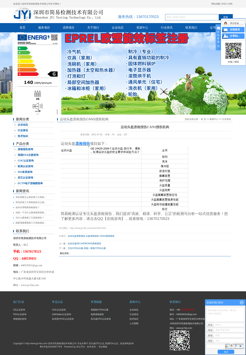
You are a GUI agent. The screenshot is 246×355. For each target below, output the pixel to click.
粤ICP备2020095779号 (51, 346)
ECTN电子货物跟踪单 (30, 183)
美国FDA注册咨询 (28, 155)
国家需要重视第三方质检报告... (31, 223)
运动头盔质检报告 (76, 236)
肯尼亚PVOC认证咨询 (63, 319)
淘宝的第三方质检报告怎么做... (31, 202)
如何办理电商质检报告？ (28, 207)
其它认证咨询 (25, 177)
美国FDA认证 (111, 343)
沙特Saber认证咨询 (61, 314)
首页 (22, 27)
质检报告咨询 (25, 149)
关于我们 (93, 27)
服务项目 (44, 27)
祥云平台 (80, 346)
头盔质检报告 (92, 236)
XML (230, 4)
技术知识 (23, 136)
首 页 (203, 119)
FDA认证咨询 (19, 314)
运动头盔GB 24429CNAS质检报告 (84, 243)
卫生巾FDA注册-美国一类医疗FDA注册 (87, 248)
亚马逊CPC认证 (96, 343)
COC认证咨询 (26, 160)
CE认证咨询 (19, 309)
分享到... (235, 36)
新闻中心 (214, 119)
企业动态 (118, 27)
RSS (224, 4)
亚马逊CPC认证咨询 (101, 319)
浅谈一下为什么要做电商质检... (31, 212)
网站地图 (216, 4)
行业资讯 (167, 27)
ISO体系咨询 (25, 172)
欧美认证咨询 (25, 166)
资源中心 (142, 27)
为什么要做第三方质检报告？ (30, 217)
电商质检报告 (97, 314)
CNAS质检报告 (107, 236)
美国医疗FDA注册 (99, 309)
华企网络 (102, 346)
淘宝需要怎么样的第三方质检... (31, 197)
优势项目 (68, 27)
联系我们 (191, 27)
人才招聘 (134, 323)
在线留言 (235, 29)
